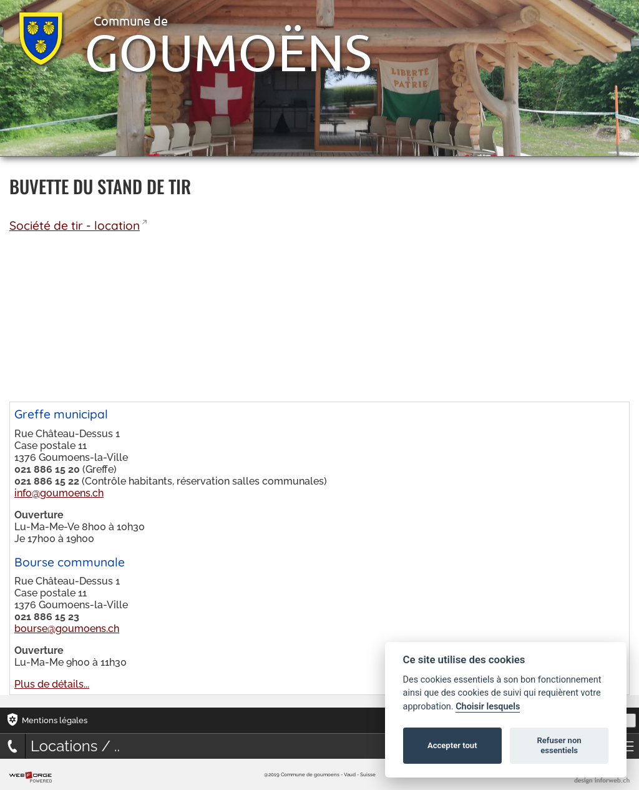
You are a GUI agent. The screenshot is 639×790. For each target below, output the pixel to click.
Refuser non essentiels (559, 745)
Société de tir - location (74, 225)
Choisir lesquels (488, 706)
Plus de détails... (51, 684)
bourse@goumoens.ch (66, 628)
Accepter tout (452, 745)
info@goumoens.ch (59, 493)
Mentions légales (54, 720)
